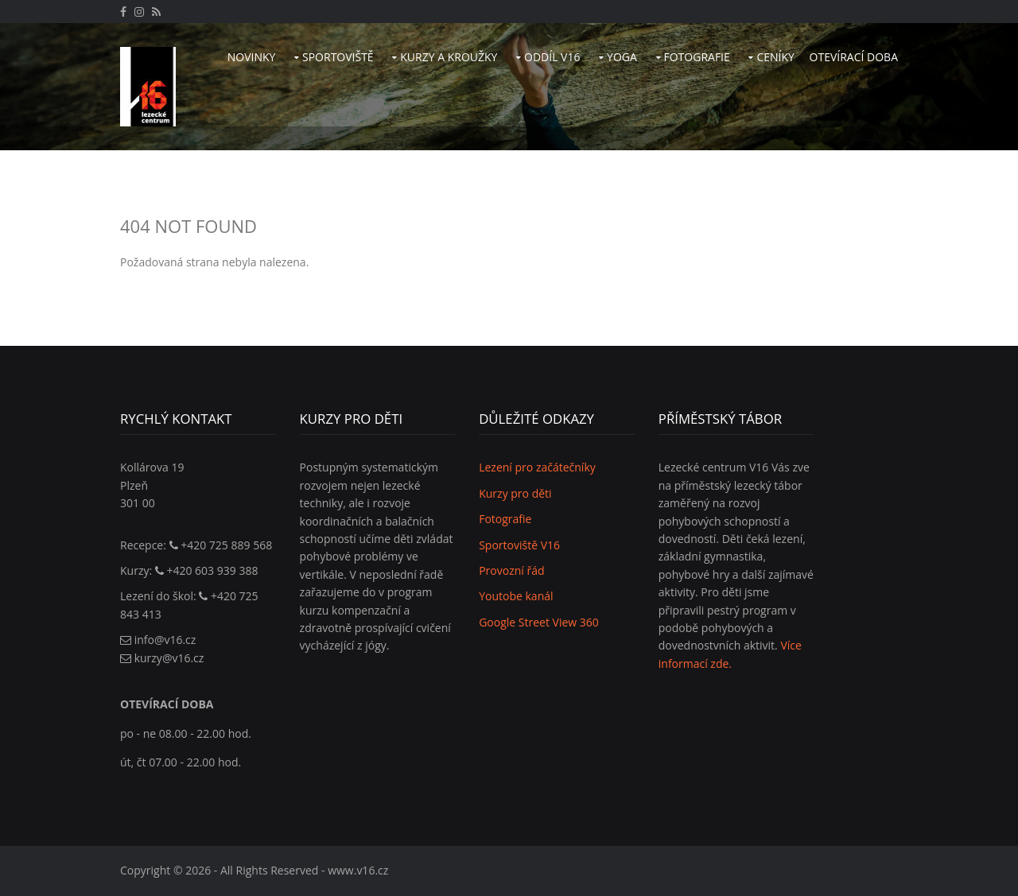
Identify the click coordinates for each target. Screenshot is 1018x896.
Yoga (622, 56)
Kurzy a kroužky (448, 56)
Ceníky (775, 56)
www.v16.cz (358, 870)
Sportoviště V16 (519, 545)
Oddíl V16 (552, 56)
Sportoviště (338, 56)
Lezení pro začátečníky (537, 467)
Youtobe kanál (516, 595)
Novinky (251, 56)
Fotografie (697, 56)
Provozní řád (511, 570)
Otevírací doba (854, 56)
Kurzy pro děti (515, 493)
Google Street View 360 (539, 622)
